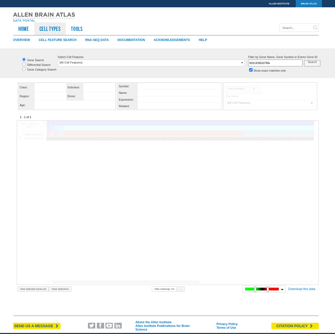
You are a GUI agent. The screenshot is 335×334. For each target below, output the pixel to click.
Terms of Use (226, 328)
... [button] (181, 289)
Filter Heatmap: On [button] (164, 289)
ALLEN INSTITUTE (279, 3)
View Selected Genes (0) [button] (33, 289)
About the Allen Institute (153, 322)
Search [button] (312, 62)
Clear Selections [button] (60, 289)
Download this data (301, 289)
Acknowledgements (172, 40)
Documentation (131, 40)
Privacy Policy (227, 324)
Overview (21, 40)
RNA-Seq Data (97, 40)
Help (203, 40)
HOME (23, 29)
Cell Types (50, 29)
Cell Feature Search (57, 40)
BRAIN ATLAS (309, 3)
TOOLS (76, 29)
